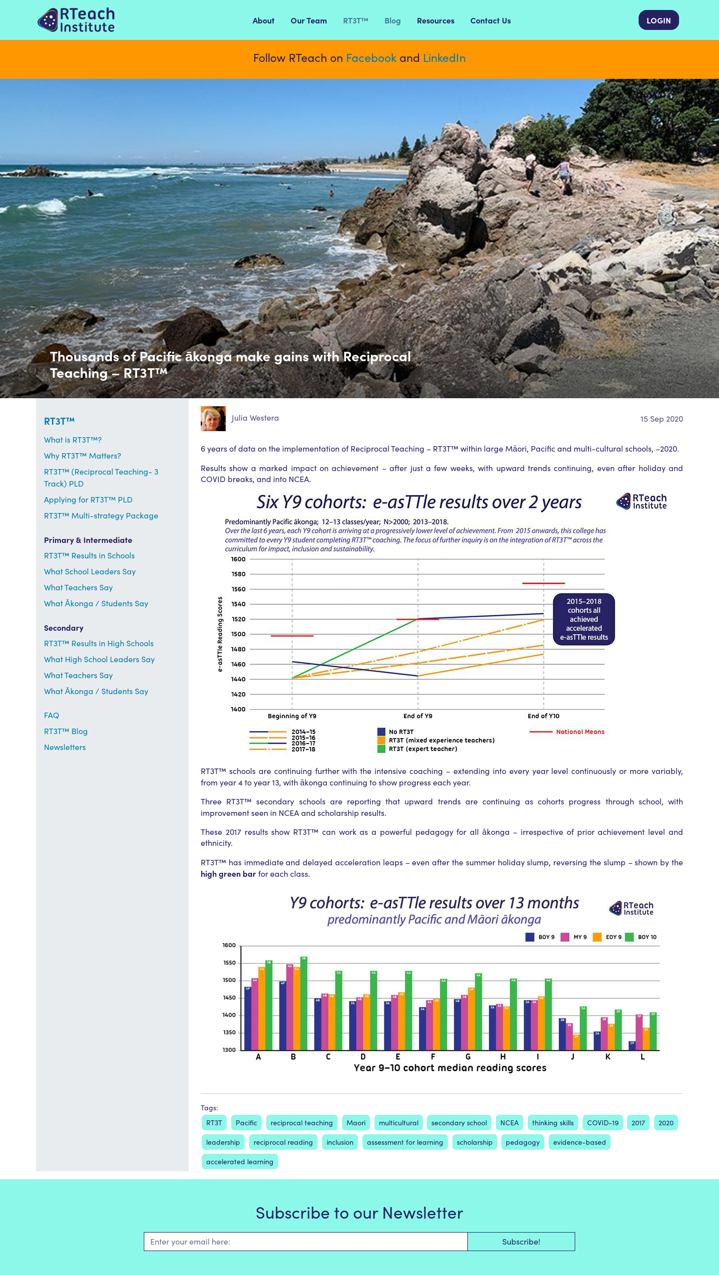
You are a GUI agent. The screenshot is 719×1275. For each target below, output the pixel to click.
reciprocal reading (283, 1142)
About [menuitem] (264, 19)
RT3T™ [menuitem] (355, 19)
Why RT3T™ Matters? (82, 455)
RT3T (214, 1122)
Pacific (246, 1122)
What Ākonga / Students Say (96, 603)
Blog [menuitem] (392, 19)
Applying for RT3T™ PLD (88, 499)
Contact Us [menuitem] (490, 19)
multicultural (398, 1122)
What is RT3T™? (73, 439)
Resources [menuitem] (435, 19)
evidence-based (579, 1142)
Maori (356, 1122)
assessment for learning (405, 1142)
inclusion (340, 1142)
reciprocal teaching (302, 1122)
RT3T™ (59, 420)
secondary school (459, 1122)
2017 (638, 1122)
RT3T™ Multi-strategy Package (101, 515)
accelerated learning (240, 1161)
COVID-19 (603, 1122)
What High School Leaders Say (99, 659)
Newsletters (65, 747)
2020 (666, 1122)
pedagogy (523, 1142)
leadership (223, 1142)
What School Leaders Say (90, 571)
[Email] (305, 1241)
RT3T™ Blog (66, 731)
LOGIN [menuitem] (659, 19)
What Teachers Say (78, 587)
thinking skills (553, 1122)
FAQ (51, 715)
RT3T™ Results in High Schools (99, 643)
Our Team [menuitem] (309, 19)
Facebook (371, 57)
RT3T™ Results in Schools (89, 555)
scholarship (475, 1142)
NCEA (509, 1122)
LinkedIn (444, 57)
